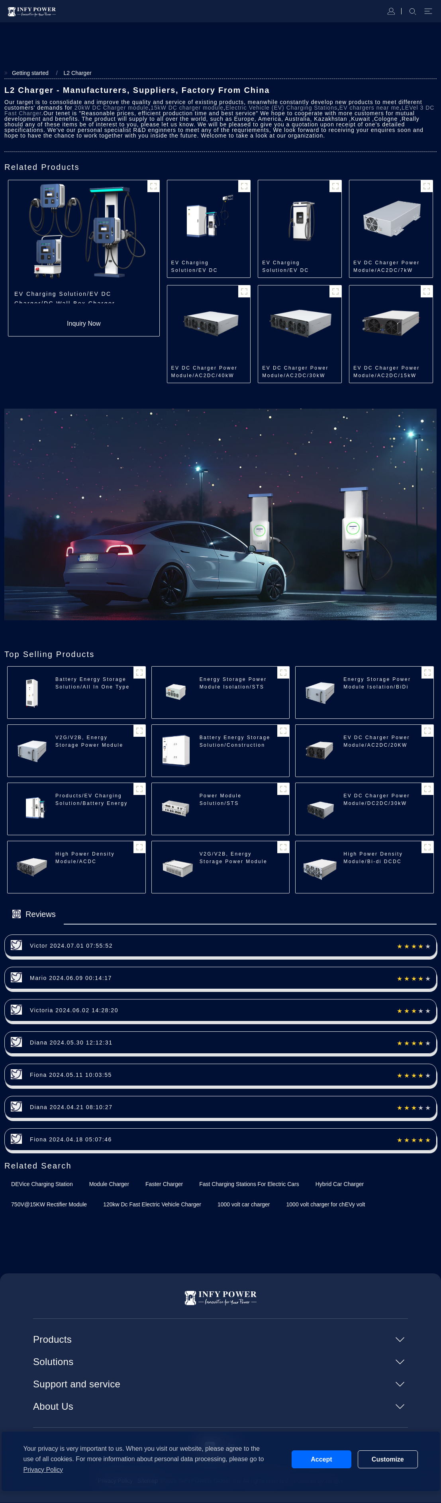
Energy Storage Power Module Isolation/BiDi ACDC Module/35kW (377, 687)
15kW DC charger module (187, 108)
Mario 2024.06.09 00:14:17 (71, 978)
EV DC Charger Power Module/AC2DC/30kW (295, 372)
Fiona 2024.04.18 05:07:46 (71, 1140)
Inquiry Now (83, 324)
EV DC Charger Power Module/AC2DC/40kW (204, 372)
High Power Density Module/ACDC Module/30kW (85, 862)
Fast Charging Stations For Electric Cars (249, 1184)
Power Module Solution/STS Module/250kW (221, 803)
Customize (388, 1459)
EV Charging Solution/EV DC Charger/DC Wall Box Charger (64, 297)
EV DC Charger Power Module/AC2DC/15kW (386, 372)
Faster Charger (164, 1184)
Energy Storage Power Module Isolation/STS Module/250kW (233, 687)
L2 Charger (76, 73)
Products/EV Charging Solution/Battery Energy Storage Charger (91, 803)
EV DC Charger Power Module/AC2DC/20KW (376, 741)
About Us (53, 1406)
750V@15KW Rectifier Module (49, 1205)
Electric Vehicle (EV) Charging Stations (281, 108)
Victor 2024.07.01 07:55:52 (71, 946)
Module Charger (109, 1184)
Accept (321, 1459)
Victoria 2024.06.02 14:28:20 (74, 1010)
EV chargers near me (369, 108)
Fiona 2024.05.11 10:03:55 (71, 1075)
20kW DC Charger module (111, 108)
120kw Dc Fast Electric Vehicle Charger (152, 1205)
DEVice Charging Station (42, 1184)
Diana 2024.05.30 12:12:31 (71, 1043)
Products (52, 1339)
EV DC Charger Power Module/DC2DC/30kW (376, 800)
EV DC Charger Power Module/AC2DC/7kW (386, 266)
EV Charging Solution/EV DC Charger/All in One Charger (290, 267)
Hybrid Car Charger (340, 1184)
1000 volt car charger (244, 1205)
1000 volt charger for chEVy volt (325, 1205)
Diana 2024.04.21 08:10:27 (71, 1107)
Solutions (53, 1362)
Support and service (76, 1384)
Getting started (29, 73)
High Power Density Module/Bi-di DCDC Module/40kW (373, 862)
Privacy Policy (43, 1469)
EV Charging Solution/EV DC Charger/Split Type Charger (199, 267)
